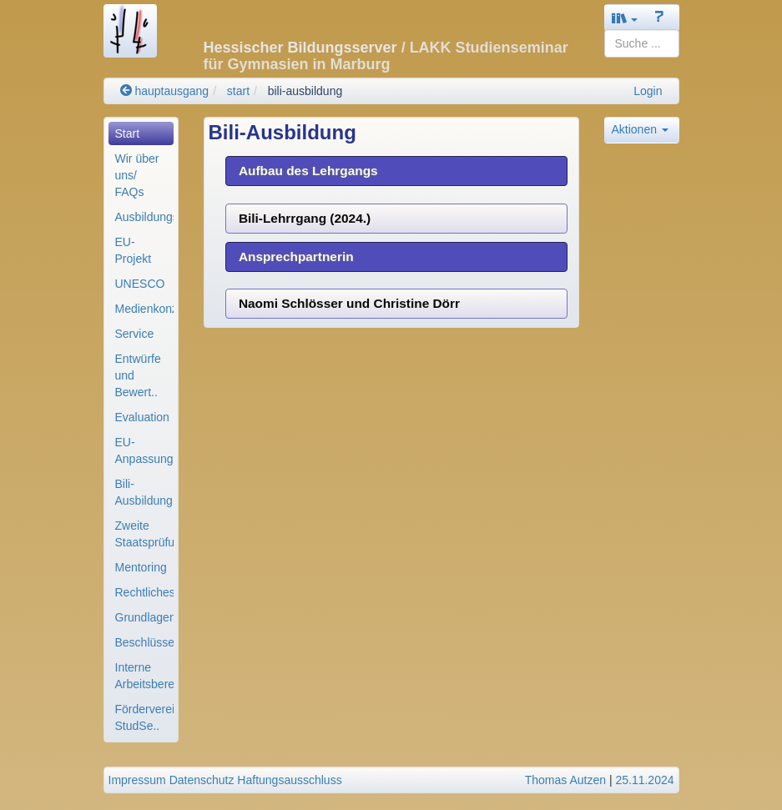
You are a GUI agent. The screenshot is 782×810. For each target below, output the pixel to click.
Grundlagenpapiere (144, 617)
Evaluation (142, 417)
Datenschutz (202, 780)
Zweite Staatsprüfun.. (144, 534)
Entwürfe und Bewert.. (138, 375)
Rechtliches (144, 592)
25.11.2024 (644, 780)
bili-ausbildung (305, 91)
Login (647, 91)
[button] (625, 18)
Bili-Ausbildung (144, 492)
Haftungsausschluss (289, 780)
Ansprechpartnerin (296, 256)
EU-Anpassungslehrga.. (144, 450)
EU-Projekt (133, 250)
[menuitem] (141, 133)
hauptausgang (164, 91)
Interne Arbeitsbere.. (144, 676)
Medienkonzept (144, 308)
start (238, 91)
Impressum (137, 780)
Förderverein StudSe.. (144, 717)
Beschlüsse (144, 642)
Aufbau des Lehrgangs (308, 171)
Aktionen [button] (640, 129)
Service (134, 333)
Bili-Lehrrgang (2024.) (305, 218)
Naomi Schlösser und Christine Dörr (349, 303)
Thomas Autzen (565, 780)
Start (127, 133)
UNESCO (140, 283)
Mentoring (141, 567)
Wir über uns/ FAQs (137, 175)
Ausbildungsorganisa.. (144, 217)
